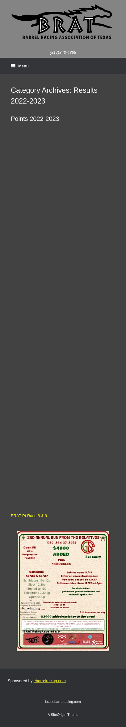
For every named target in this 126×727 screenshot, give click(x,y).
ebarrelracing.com (50, 680)
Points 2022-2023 (35, 118)
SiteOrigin (58, 714)
